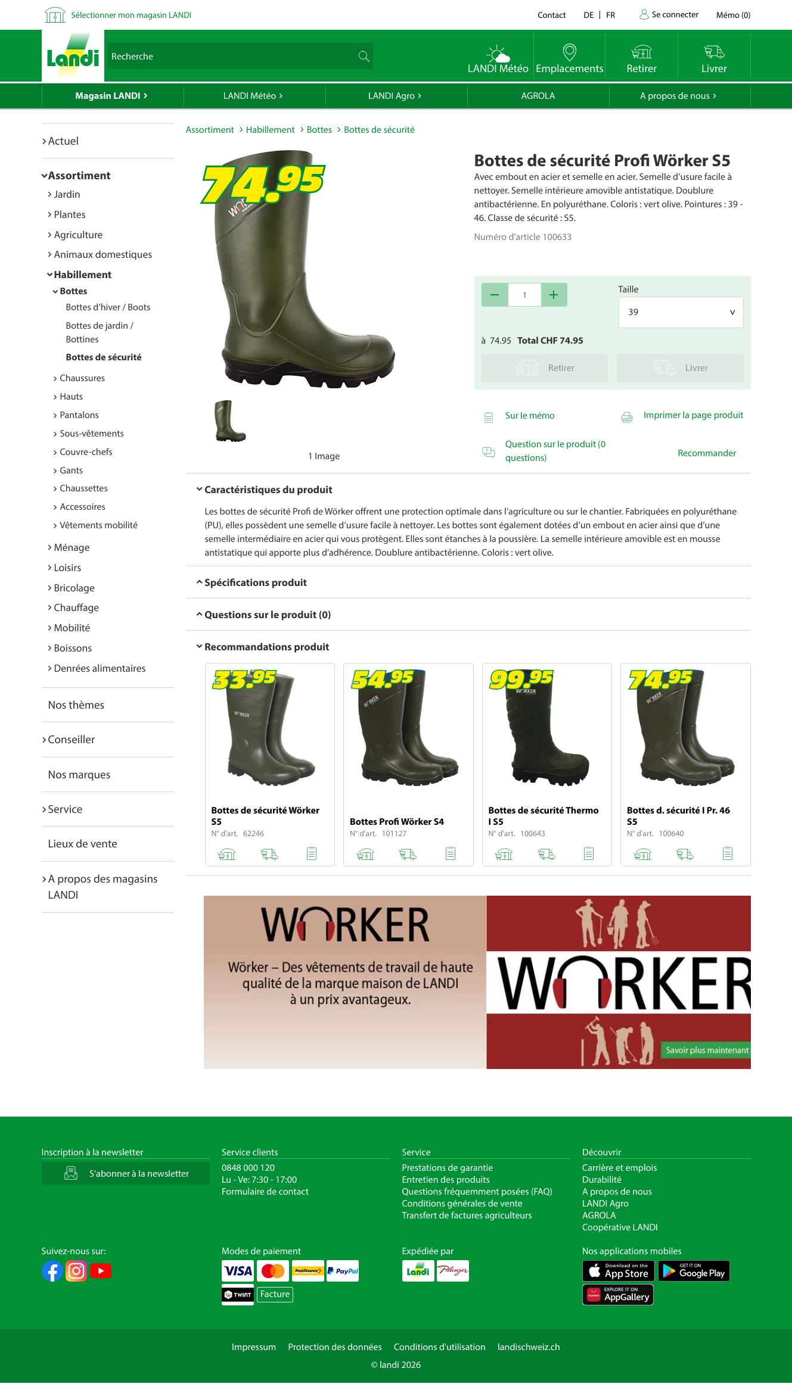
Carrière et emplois (619, 1168)
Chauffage (77, 607)
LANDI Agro (391, 96)
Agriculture (78, 234)
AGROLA (538, 96)
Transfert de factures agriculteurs (467, 1215)
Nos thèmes (76, 704)
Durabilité (602, 1180)
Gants (71, 470)
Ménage (72, 547)
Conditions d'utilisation (440, 1347)
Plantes (70, 214)
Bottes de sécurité (104, 357)
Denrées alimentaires (100, 668)
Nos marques (79, 774)
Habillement (83, 274)
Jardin (67, 194)
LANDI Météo (250, 96)
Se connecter (675, 14)
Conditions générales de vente (462, 1204)
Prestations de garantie (447, 1168)
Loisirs (68, 567)
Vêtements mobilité (99, 525)
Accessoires (82, 507)
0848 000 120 (248, 1168)
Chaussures (82, 378)
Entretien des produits (446, 1180)
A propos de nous (675, 96)
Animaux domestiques (103, 254)
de (589, 14)
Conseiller (71, 739)
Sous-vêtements (92, 433)
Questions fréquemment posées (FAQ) (477, 1192)
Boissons (73, 647)
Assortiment (79, 175)
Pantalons (79, 415)
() (733, 14)
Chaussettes (84, 488)
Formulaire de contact (265, 1192)
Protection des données (335, 1347)
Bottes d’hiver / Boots (108, 307)
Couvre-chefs (86, 452)
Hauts (71, 397)
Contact (552, 14)
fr (610, 14)
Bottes (74, 291)
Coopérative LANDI (620, 1227)
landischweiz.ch (529, 1347)
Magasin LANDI (107, 96)
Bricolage (74, 587)
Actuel (63, 140)
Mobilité (72, 627)
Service (65, 809)
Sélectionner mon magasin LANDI (132, 14)
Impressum (254, 1347)
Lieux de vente (82, 843)
